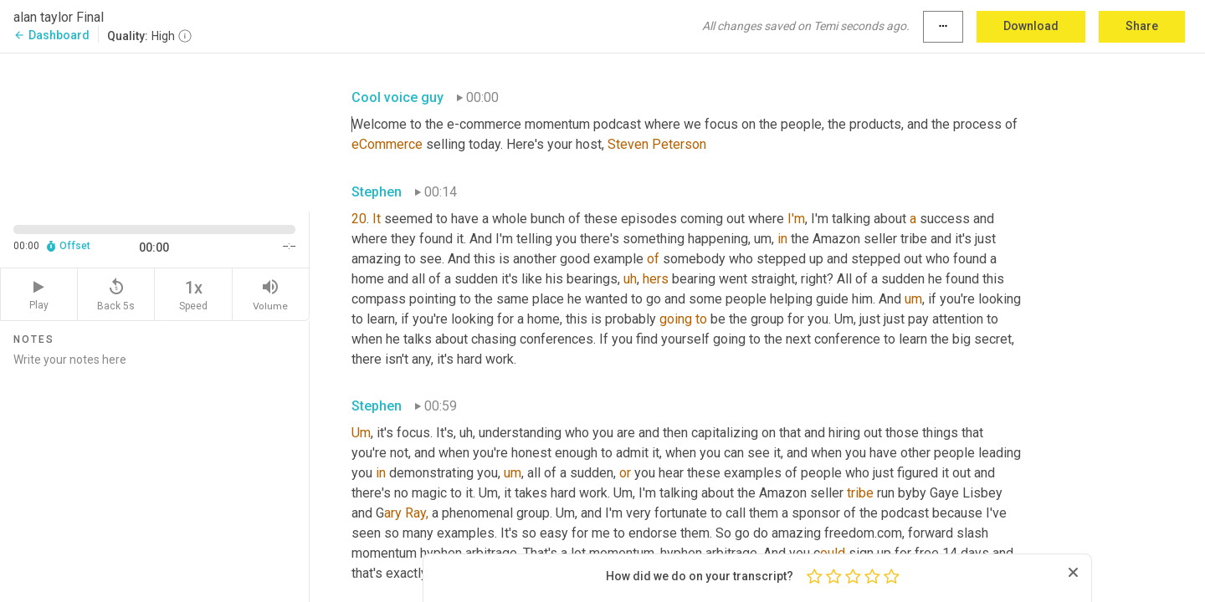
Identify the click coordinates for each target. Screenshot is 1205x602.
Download (1031, 26)
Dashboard (51, 35)
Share (1142, 26)
